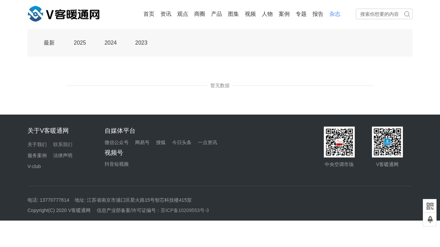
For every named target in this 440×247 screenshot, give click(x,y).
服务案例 (37, 155)
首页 (148, 14)
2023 (141, 43)
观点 (182, 14)
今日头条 (181, 142)
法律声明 (63, 155)
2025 (80, 43)
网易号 (142, 142)
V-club (34, 166)
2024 (110, 43)
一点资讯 (207, 142)
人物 (267, 14)
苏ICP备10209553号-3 (185, 210)
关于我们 (37, 144)
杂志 (334, 14)
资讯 (165, 14)
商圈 (199, 14)
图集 (233, 14)
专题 (301, 14)
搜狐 (161, 142)
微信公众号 (116, 142)
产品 (216, 14)
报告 (317, 14)
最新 (49, 43)
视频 (250, 14)
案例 (284, 14)
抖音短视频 (116, 164)
